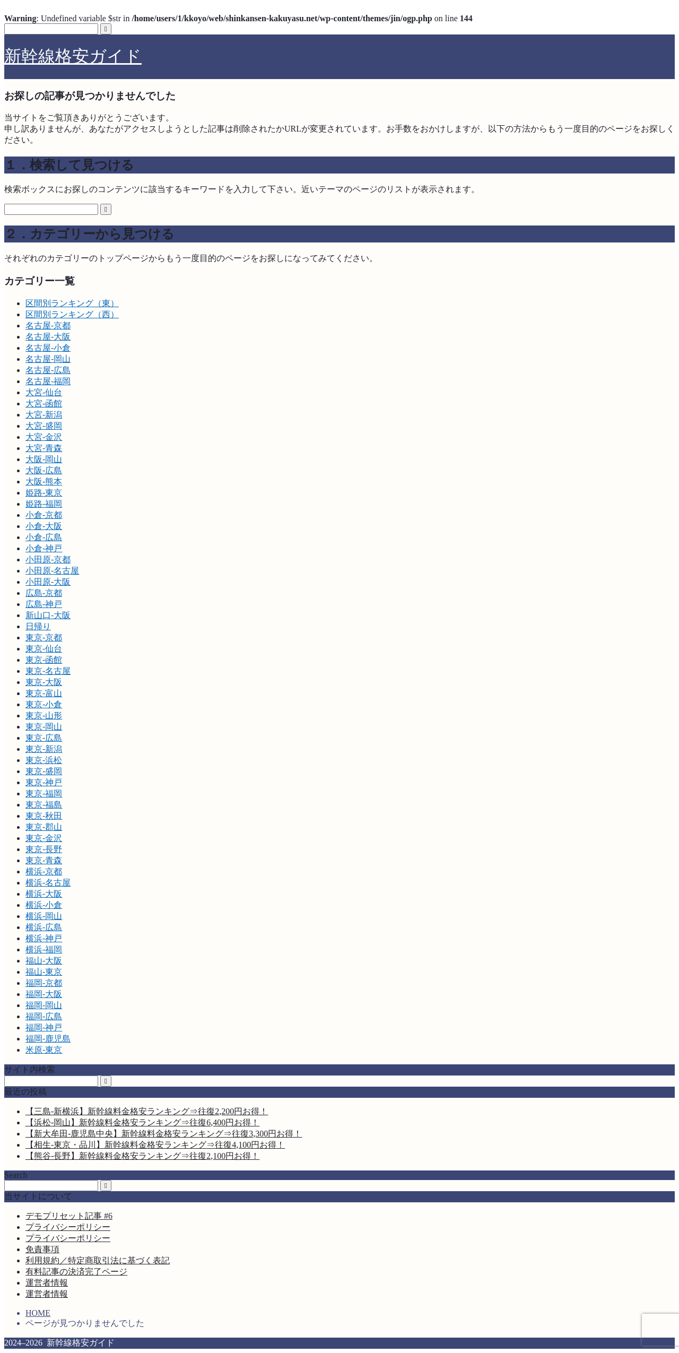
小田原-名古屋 (52, 570)
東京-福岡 (43, 793)
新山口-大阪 (48, 615)
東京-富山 (43, 693)
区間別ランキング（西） (72, 314)
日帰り (38, 626)
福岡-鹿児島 (48, 1038)
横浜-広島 (43, 927)
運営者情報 (46, 1282)
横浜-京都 (43, 871)
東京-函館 (43, 659)
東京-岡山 (43, 726)
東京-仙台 (43, 648)
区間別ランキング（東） (72, 303)
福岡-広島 (43, 1016)
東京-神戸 (43, 782)
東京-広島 (43, 737)
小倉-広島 (43, 537)
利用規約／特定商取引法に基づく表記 (97, 1260)
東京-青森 (43, 860)
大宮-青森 (43, 448)
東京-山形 (43, 715)
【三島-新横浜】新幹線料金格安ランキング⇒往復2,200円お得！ (146, 1111)
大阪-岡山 (43, 459)
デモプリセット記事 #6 (68, 1215)
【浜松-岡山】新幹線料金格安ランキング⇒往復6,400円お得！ (142, 1122)
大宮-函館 (43, 403)
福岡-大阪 (43, 994)
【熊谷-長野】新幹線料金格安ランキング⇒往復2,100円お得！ (142, 1155)
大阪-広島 (43, 470)
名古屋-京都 (48, 325)
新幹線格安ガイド (73, 56)
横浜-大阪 (43, 893)
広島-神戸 (43, 604)
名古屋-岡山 (48, 358)
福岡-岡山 (43, 1005)
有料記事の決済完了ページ (76, 1271)
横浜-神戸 (43, 938)
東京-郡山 (43, 826)
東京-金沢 (43, 838)
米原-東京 (43, 1049)
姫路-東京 (43, 492)
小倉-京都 (43, 514)
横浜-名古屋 (48, 882)
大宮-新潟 (43, 414)
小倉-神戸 (43, 548)
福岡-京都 (43, 982)
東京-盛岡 (43, 771)
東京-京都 (43, 637)
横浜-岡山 (43, 916)
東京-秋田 (43, 815)
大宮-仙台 (43, 392)
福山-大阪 (43, 960)
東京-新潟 (43, 748)
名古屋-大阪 (48, 336)
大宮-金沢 (43, 436)
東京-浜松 (43, 760)
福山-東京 (43, 971)
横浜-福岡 (43, 949)
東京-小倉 (43, 704)
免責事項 (42, 1249)
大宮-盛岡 (43, 425)
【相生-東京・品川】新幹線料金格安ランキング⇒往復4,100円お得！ (155, 1144)
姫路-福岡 (43, 503)
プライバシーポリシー (67, 1226)
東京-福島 (43, 804)
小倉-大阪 (43, 526)
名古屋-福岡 (48, 381)
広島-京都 (43, 592)
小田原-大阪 (48, 581)
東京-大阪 (43, 682)
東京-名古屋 (48, 670)
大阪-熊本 (43, 481)
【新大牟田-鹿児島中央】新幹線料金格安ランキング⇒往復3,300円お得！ (163, 1133)
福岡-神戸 (43, 1027)
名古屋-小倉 (48, 347)
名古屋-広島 (48, 370)
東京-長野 (43, 849)
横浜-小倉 (43, 904)
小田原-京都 (48, 559)
